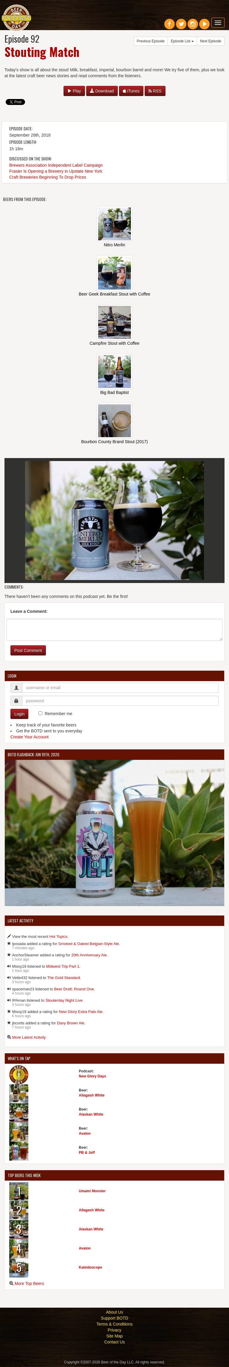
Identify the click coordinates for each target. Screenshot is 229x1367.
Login (19, 714)
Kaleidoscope (90, 1268)
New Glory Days (92, 1077)
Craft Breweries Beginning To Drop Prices (47, 177)
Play (74, 91)
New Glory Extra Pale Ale (80, 1012)
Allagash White (91, 1096)
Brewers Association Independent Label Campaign (56, 165)
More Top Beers (29, 1284)
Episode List (182, 41)
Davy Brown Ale (70, 1023)
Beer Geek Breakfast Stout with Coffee (114, 294)
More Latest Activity (29, 1038)
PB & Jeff (87, 1153)
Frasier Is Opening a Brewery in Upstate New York (55, 171)
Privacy (114, 1330)
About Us (114, 1312)
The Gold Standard (63, 978)
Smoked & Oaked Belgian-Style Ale (88, 944)
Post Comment (28, 651)
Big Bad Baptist (114, 392)
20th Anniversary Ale (89, 955)
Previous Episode (151, 41)
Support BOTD (114, 1318)
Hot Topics (58, 937)
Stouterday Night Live (63, 1001)
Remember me (58, 714)
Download (102, 91)
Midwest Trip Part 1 (62, 967)
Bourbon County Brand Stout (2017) (114, 441)
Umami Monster (92, 1192)
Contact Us (114, 1342)
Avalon (85, 1134)
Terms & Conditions (114, 1324)
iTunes (131, 91)
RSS (155, 91)
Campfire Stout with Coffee (114, 343)
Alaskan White (91, 1115)
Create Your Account (29, 737)
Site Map (114, 1336)
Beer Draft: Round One (74, 989)
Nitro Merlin (114, 244)
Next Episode (210, 41)
